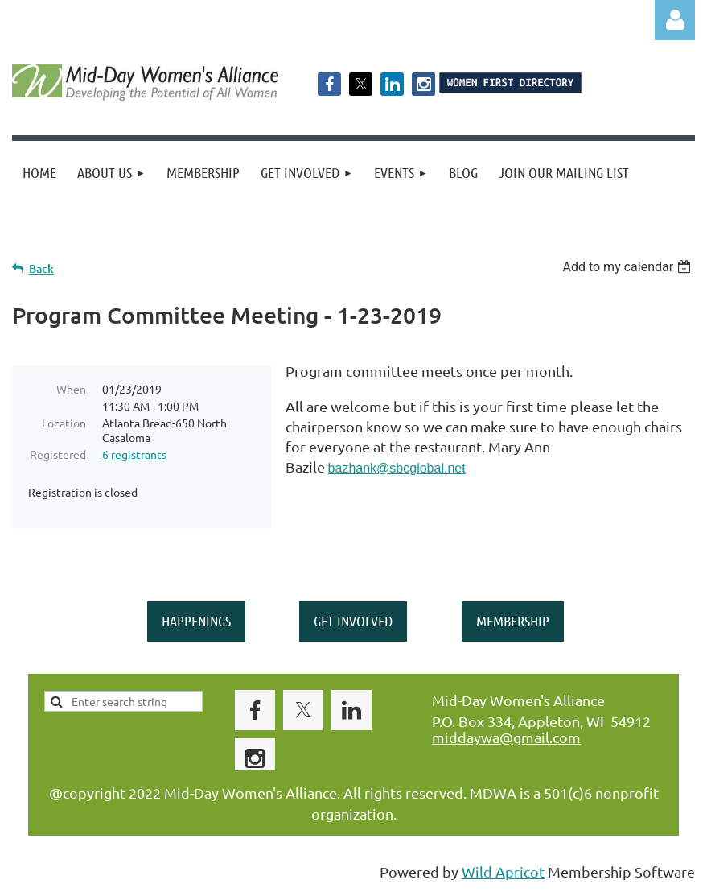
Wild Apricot (503, 871)
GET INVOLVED (353, 621)
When (71, 389)
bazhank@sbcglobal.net (397, 468)
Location (64, 422)
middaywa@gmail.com (506, 737)
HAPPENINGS (196, 621)
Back (41, 268)
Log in (675, 20)
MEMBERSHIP (512, 621)
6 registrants (134, 454)
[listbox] (628, 267)
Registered (58, 454)
